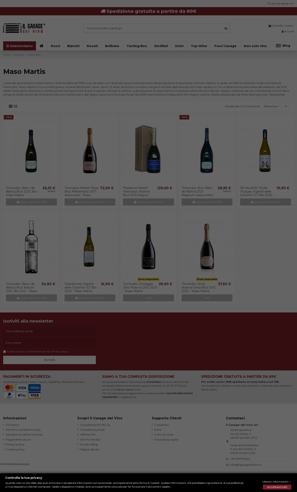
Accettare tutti (277, 487)
